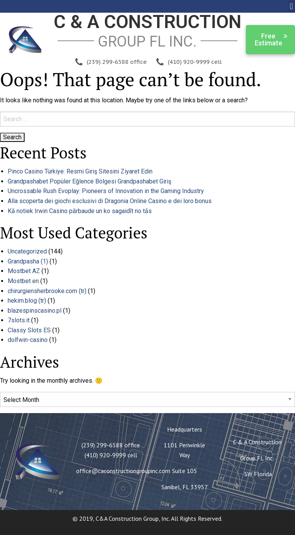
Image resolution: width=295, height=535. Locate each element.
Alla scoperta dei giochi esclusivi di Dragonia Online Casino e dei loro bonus (110, 201)
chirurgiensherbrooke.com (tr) (47, 291)
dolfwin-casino (28, 339)
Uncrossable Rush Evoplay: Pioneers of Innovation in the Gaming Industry (106, 191)
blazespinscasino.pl (34, 310)
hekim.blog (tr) (27, 300)
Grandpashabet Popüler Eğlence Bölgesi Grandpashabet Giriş (89, 181)
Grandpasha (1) (28, 261)
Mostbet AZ (24, 271)
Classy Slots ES (29, 330)
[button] (291, 6)
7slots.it (19, 320)
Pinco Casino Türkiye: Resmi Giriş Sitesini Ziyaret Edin (80, 171)
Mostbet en (23, 281)
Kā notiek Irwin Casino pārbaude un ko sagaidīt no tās (80, 211)
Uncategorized (27, 251)
